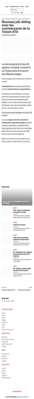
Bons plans (4, 337)
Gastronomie (5, 342)
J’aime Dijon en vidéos (14, 6)
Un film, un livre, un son (7, 329)
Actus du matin (5, 354)
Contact (27, 6)
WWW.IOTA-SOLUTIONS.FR (22, 397)
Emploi (3, 318)
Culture (4, 315)
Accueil (6, 6)
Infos (3, 350)
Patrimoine (4, 322)
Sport (15, 208)
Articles (22, 6)
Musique (4, 320)
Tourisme (4, 346)
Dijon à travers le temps (8, 339)
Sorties (3, 325)
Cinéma (4, 313)
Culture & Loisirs (7, 309)
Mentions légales (6, 378)
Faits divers (5, 358)
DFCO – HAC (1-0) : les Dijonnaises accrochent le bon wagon (16, 202)
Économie (4, 356)
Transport (4, 361)
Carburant (4, 375)
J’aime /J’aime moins (7, 344)
